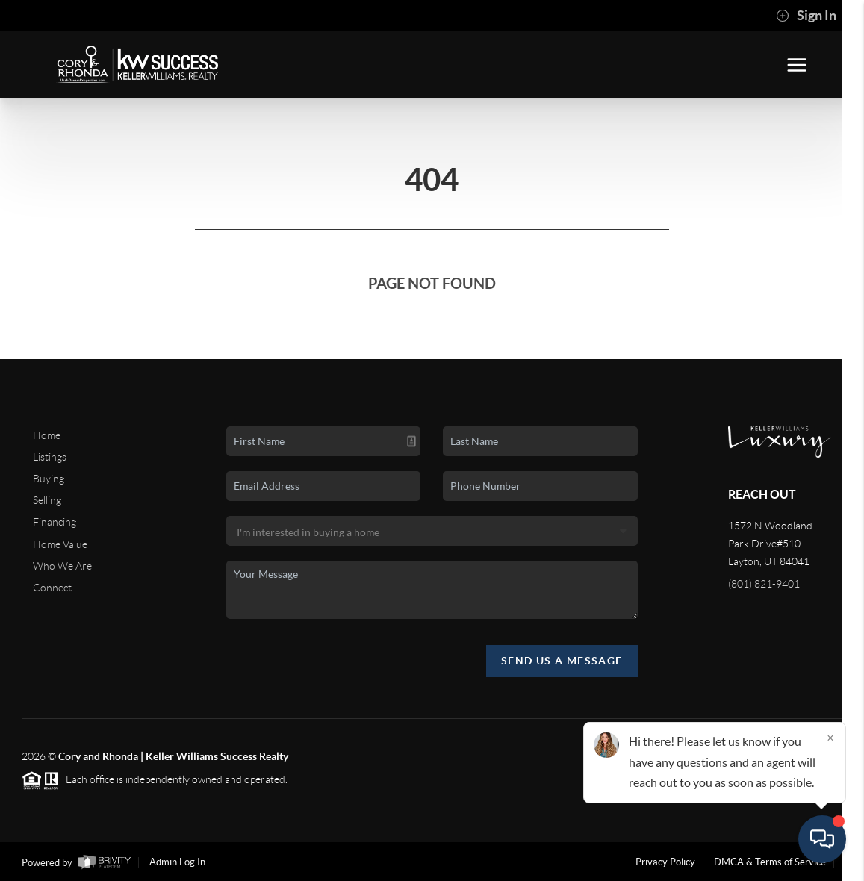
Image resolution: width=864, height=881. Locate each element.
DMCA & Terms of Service (770, 862)
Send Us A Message (562, 661)
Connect (52, 588)
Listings (49, 457)
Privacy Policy (665, 862)
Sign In (806, 15)
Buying (48, 479)
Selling (47, 500)
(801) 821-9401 (764, 584)
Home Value (60, 544)
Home (46, 435)
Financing (54, 522)
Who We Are (62, 566)
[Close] (830, 738)
